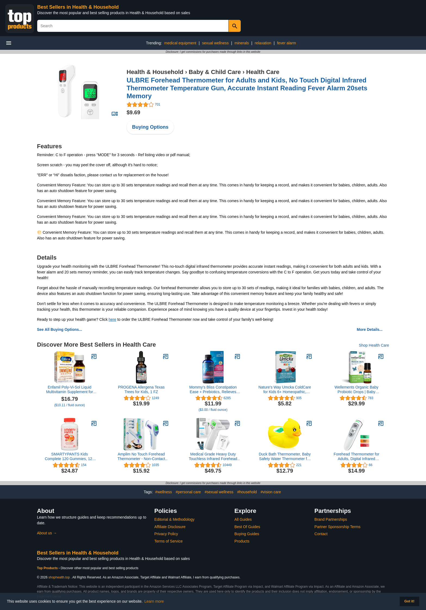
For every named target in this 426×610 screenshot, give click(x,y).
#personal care (188, 492)
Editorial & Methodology (174, 519)
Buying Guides (246, 534)
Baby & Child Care (215, 72)
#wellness (163, 492)
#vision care (271, 492)
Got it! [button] (409, 601)
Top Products (48, 568)
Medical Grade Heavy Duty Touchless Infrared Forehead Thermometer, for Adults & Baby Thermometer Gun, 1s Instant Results (213, 456)
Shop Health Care (374, 345)
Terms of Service (168, 541)
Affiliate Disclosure (170, 527)
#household (247, 492)
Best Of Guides (247, 527)
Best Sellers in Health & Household (78, 7)
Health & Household (155, 72)
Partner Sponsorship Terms (337, 527)
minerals (241, 43)
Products (241, 541)
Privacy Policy (166, 534)
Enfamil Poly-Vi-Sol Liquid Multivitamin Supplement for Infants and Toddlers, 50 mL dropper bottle (69, 389)
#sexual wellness (219, 492)
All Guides (243, 519)
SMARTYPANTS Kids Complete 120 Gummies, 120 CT (69, 456)
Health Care (262, 72)
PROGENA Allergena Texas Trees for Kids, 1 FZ (141, 389)
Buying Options (150, 127)
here (112, 319)
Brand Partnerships (330, 519)
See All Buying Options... (59, 329)
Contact (320, 534)
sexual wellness (215, 43)
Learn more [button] (154, 601)
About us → (47, 533)
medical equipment (180, 43)
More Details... (370, 329)
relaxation (263, 43)
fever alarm (286, 43)
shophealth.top (59, 577)
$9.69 (133, 112)
